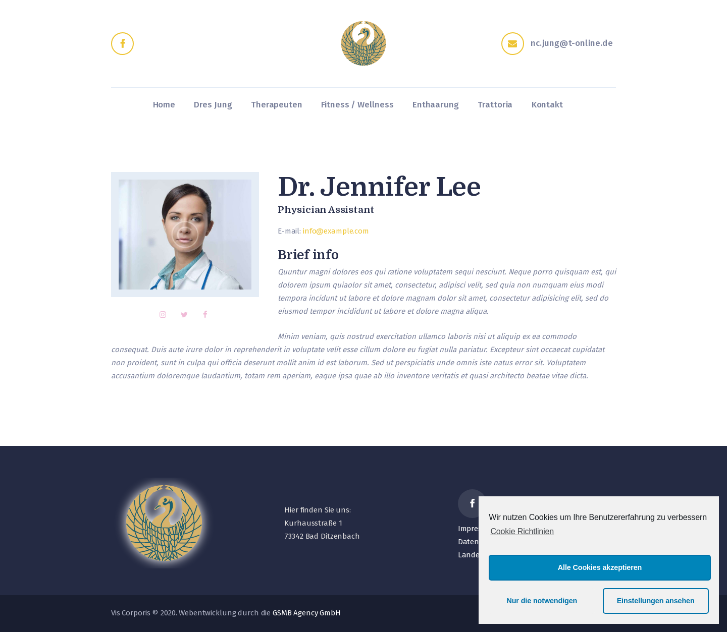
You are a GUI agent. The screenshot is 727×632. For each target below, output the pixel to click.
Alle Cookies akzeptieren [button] (600, 567)
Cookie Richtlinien (522, 531)
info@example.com (336, 231)
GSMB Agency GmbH (307, 612)
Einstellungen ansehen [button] (656, 601)
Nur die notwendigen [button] (541, 601)
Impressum (477, 528)
